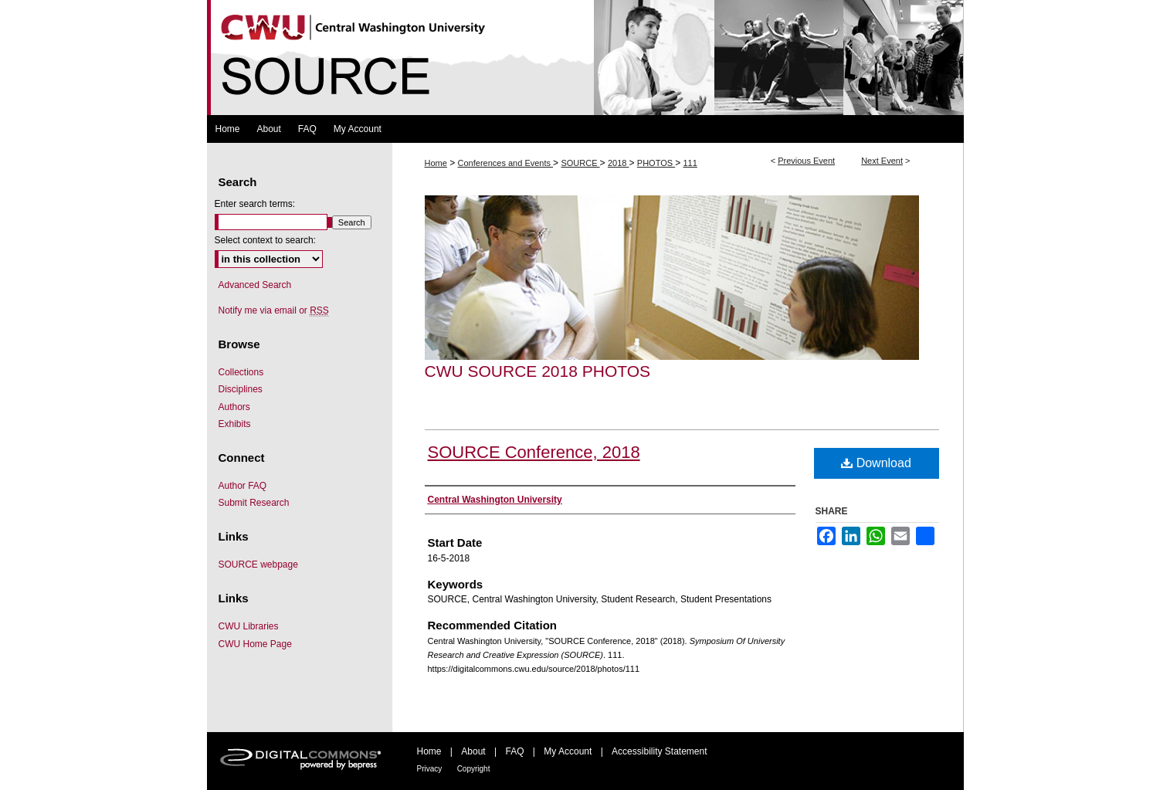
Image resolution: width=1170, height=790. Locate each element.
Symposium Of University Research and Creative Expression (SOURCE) (585, 57)
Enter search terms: (255, 203)
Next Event (882, 160)
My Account (568, 751)
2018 (618, 163)
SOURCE (580, 163)
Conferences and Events (506, 163)
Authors (234, 407)
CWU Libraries (249, 626)
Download (876, 463)
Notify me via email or (274, 310)
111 (690, 163)
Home (436, 163)
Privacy (430, 769)
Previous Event (806, 160)
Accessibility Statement (659, 751)
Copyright (473, 769)
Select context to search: (265, 240)
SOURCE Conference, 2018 (534, 452)
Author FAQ (243, 485)
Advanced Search (255, 285)
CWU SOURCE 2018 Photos (538, 371)
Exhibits (235, 424)
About (473, 751)
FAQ (514, 751)
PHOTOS (656, 163)
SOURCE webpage (258, 564)
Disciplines (241, 389)
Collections (241, 372)
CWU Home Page (255, 644)
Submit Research (254, 502)
